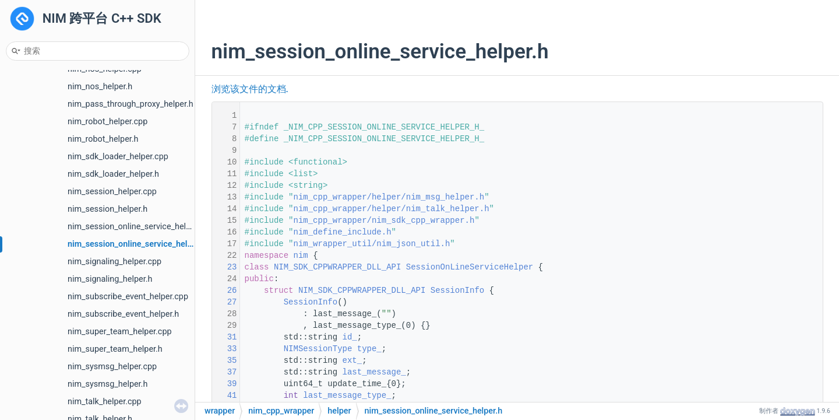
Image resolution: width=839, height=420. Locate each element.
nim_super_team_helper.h (115, 349)
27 (224, 302)
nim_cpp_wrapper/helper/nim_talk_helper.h (391, 209)
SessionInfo (457, 290)
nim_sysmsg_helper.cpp (112, 367)
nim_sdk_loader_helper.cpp (118, 157)
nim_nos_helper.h (100, 87)
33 (224, 349)
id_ (350, 337)
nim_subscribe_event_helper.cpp (128, 297)
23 (224, 267)
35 (224, 360)
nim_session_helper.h (107, 209)
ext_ (352, 360)
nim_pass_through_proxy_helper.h (130, 104)
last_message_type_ (347, 395)
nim (301, 255)
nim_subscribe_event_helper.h (123, 314)
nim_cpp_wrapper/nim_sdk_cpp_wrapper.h (384, 220)
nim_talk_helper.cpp (105, 402)
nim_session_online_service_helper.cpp (140, 227)
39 (224, 383)
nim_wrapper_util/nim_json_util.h (372, 244)
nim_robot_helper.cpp (107, 122)
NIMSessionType (318, 349)
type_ (369, 349)
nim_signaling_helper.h (110, 279)
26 (224, 290)
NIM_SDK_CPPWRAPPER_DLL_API (337, 267)
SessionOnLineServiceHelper (469, 267)
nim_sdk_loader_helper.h (113, 174)
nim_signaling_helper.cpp (114, 262)
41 (224, 395)
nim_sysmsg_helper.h (107, 384)
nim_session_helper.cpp (112, 192)
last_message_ (374, 372)
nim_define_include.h (343, 232)
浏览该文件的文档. (249, 89)
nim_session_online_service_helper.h (137, 244)
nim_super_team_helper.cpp (120, 332)
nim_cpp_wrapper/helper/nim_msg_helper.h (389, 197)
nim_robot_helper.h (103, 139)
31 (224, 337)
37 (224, 372)
